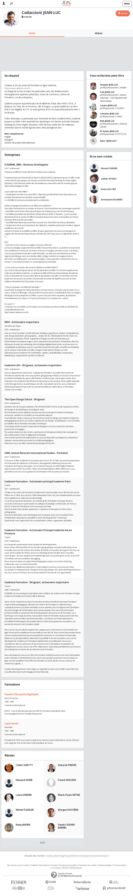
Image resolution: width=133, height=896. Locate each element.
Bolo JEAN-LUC (107, 120)
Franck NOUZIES (67, 780)
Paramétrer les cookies (87, 865)
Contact (26, 865)
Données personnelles (68, 865)
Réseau (98, 33)
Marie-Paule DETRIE (69, 794)
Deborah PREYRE (67, 765)
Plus (42, 842)
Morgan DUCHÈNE (68, 809)
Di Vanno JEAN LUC (109, 131)
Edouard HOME (24, 780)
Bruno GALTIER (108, 189)
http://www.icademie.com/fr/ (17, 88)
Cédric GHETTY (24, 765)
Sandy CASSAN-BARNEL (66, 826)
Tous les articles (119, 865)
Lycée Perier (11, 723)
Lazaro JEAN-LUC (108, 105)
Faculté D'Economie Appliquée (21, 694)
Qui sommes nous (14, 865)
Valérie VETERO (108, 178)
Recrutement (44, 865)
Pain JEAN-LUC (107, 92)
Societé (54, 865)
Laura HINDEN (24, 794)
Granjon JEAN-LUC (109, 84)
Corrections (56, 868)
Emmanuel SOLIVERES (112, 199)
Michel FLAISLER (25, 809)
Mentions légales (105, 865)
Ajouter (124, 13)
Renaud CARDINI (109, 168)
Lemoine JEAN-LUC (109, 113)
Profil (32, 33)
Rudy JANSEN (23, 824)
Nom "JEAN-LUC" (108, 140)
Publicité (34, 865)
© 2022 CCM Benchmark (72, 868)
